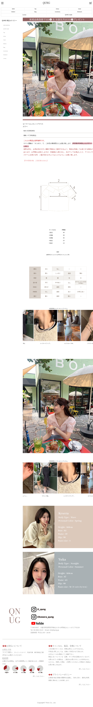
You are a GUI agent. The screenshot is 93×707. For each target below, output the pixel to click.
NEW (13, 8)
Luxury (24, 14)
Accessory (57, 11)
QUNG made (68, 14)
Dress (57, 8)
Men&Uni (79, 11)
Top (35, 8)
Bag (35, 11)
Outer (79, 8)
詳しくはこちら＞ (39, 676)
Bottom (13, 11)
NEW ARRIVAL (6, 25)
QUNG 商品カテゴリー (9, 20)
